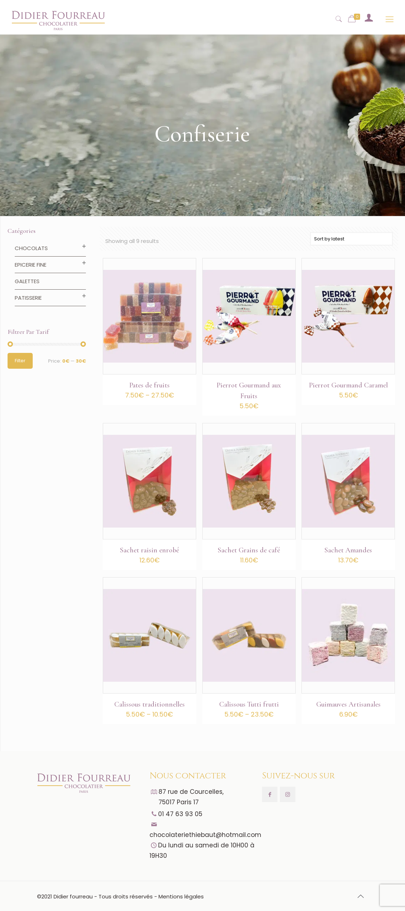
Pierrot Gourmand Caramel (348, 385)
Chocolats (31, 248)
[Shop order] (351, 238)
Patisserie (28, 298)
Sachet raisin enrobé (149, 550)
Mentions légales (181, 896)
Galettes (27, 281)
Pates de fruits (149, 385)
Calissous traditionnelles (149, 704)
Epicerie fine (30, 264)
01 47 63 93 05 (180, 814)
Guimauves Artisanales (348, 704)
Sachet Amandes (348, 550)
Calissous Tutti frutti (249, 704)
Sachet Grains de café (249, 550)
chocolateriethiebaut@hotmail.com (205, 835)
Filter (20, 360)
